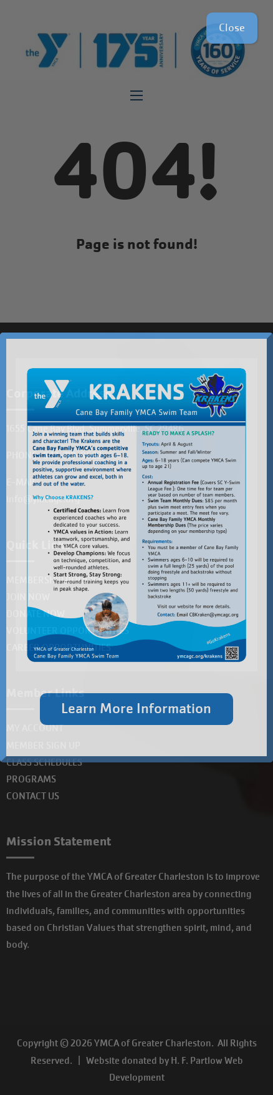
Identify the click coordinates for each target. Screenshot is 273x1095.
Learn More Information (136, 708)
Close (232, 27)
